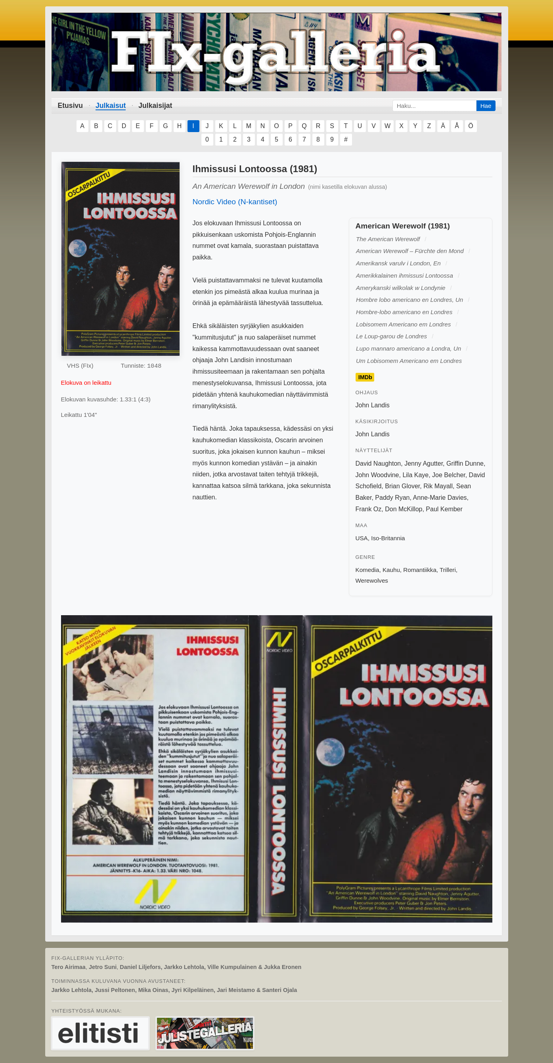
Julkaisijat (155, 105)
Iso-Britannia (388, 538)
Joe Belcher (448, 475)
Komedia (367, 569)
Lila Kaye (415, 475)
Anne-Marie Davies (440, 497)
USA (362, 538)
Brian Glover (402, 486)
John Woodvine (377, 475)
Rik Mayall (438, 486)
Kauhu (391, 569)
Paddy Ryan (392, 497)
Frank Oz (369, 509)
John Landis (373, 405)
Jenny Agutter (423, 463)
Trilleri (448, 569)
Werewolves (372, 580)
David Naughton (378, 463)
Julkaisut (111, 105)
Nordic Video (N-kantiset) (235, 202)
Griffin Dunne (465, 463)
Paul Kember (444, 509)
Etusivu (70, 105)
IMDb (365, 377)
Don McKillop (403, 509)
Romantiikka (419, 569)
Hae (486, 105)
